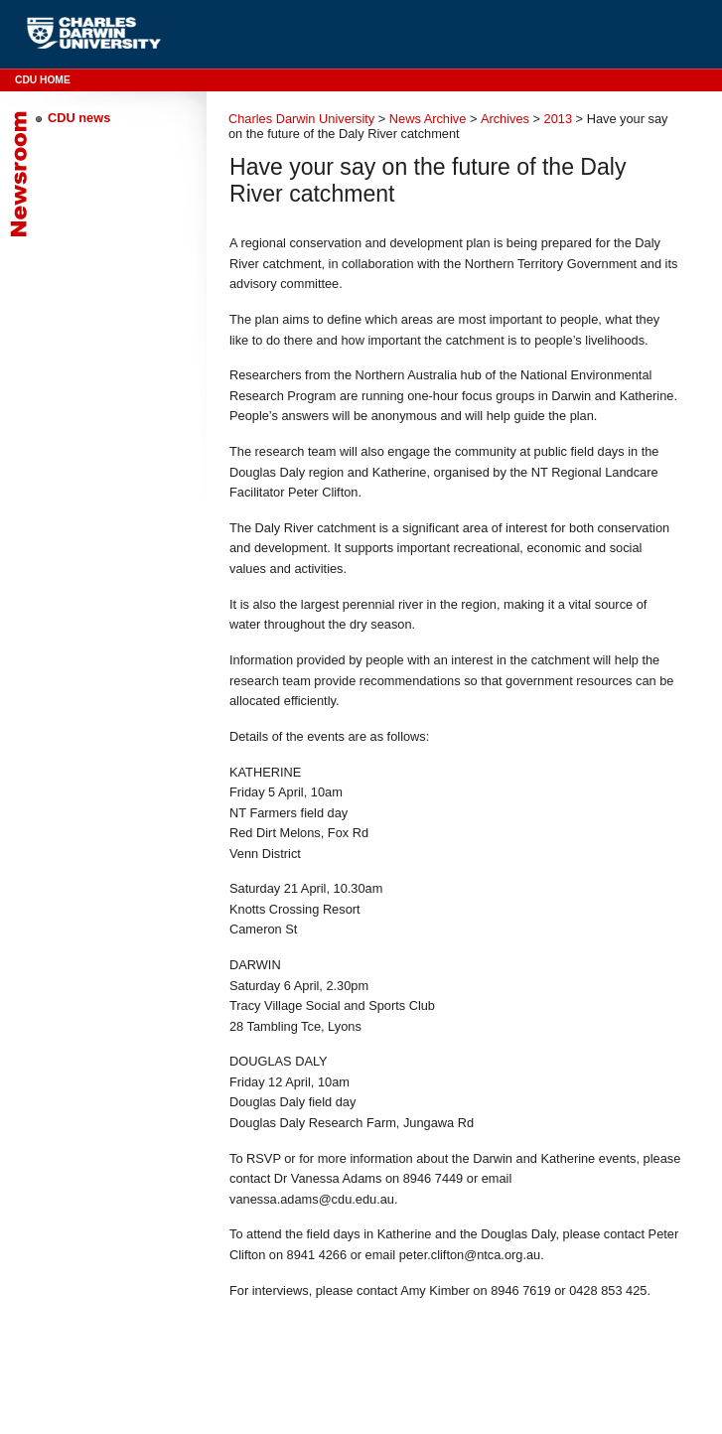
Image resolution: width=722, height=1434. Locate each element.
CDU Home (43, 79)
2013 (558, 118)
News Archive (428, 118)
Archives (505, 118)
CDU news (79, 117)
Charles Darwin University (301, 118)
